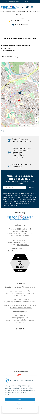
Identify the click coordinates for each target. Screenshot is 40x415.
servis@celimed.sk (25, 251)
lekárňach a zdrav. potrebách (21, 308)
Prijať (20, 399)
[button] (23, 7)
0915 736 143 (27, 242)
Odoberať (31, 187)
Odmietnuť (20, 408)
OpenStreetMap (25, 126)
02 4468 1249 (23, 249)
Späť (2, 131)
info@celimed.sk (14, 1)
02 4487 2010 (27, 1)
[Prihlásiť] (27, 7)
